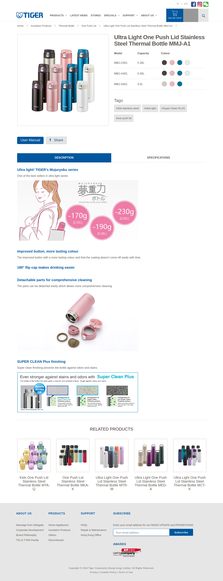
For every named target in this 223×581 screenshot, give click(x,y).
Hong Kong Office (91, 535)
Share (56, 140)
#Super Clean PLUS (173, 108)
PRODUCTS (57, 15)
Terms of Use (126, 572)
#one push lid (123, 118)
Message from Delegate (30, 524)
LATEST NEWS (79, 15)
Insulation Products (59, 529)
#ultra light (150, 108)
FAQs (84, 524)
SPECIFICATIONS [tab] (158, 157)
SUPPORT (129, 15)
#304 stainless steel (127, 108)
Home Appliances (58, 524)
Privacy (94, 572)
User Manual (30, 140)
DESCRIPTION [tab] (64, 157)
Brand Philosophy (26, 535)
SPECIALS (110, 15)
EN (186, 3)
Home (20, 25)
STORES (96, 15)
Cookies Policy (108, 572)
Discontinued (55, 540)
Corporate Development (30, 529)
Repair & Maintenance (93, 529)
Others (52, 535)
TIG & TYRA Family (27, 540)
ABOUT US (147, 15)
